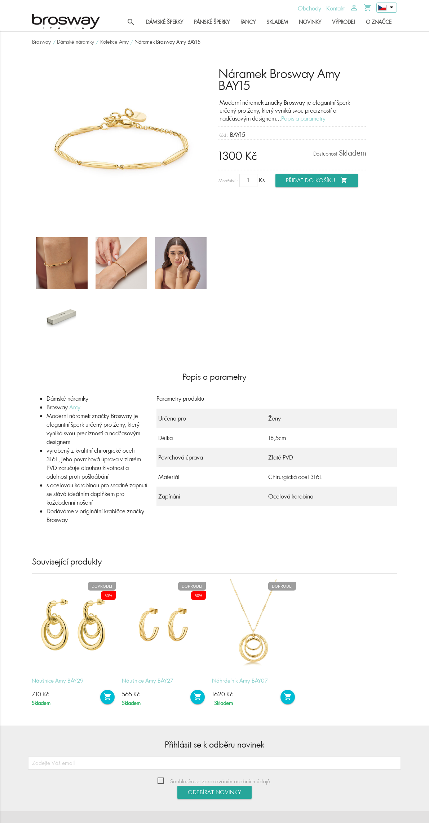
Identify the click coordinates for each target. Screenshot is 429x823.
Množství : (228, 181)
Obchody (309, 8)
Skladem (277, 21)
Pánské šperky (212, 21)
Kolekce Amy (114, 41)
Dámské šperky (164, 21)
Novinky (310, 21)
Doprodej (102, 586)
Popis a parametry (303, 118)
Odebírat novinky (214, 792)
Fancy (248, 21)
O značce (379, 21)
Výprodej (343, 21)
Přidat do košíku (317, 180)
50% (108, 595)
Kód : (223, 135)
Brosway (41, 41)
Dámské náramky (75, 41)
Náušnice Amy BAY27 (147, 680)
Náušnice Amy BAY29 (58, 680)
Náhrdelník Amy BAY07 (240, 680)
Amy (74, 407)
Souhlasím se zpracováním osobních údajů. (221, 781)
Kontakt (335, 8)
